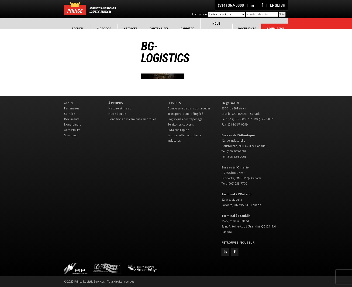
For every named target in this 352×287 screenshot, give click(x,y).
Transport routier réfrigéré (185, 114)
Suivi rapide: (199, 14)
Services (174, 103)
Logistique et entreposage (185, 119)
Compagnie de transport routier (189, 108)
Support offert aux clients (184, 135)
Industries (174, 141)
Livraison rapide (178, 130)
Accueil (68, 103)
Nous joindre (72, 124)
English (277, 5)
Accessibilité (72, 130)
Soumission (71, 135)
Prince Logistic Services (90, 8)
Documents (71, 119)
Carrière (69, 114)
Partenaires (71, 108)
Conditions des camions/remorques (132, 119)
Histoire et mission (120, 108)
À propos (115, 103)
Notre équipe (117, 114)
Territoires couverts (181, 124)
